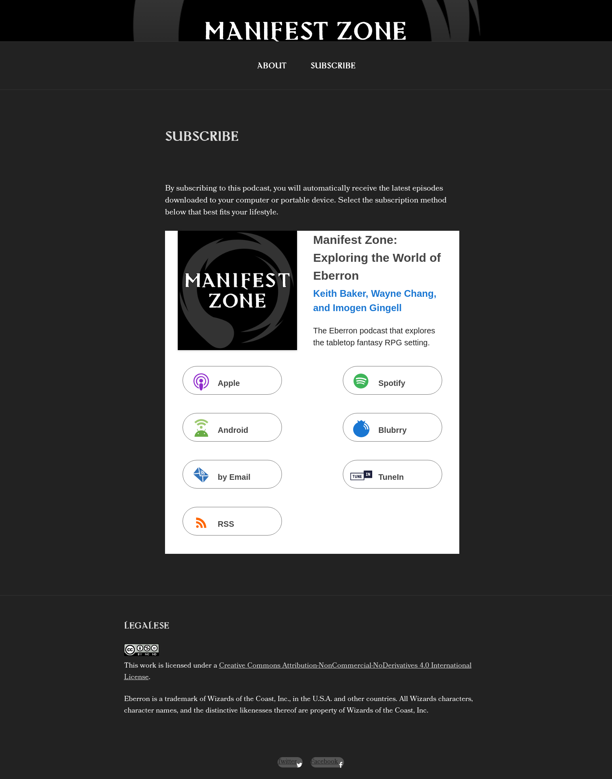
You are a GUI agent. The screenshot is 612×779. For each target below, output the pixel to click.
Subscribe (333, 65)
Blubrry (376, 429)
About (272, 65)
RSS (210, 523)
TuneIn (375, 476)
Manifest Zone (306, 30)
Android (217, 429)
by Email (218, 476)
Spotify (375, 382)
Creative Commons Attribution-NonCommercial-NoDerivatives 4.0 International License (298, 672)
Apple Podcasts (213, 382)
